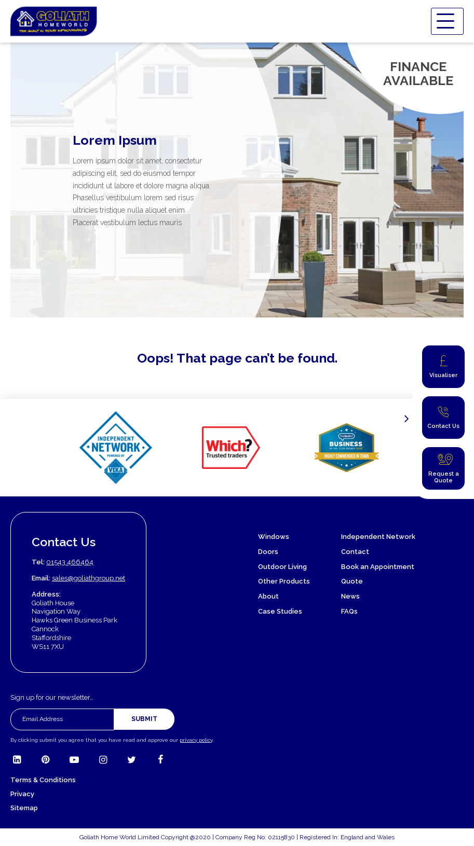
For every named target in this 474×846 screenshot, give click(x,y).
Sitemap (24, 808)
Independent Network (378, 536)
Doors (268, 552)
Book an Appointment (377, 567)
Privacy (22, 794)
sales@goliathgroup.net (88, 578)
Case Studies (280, 611)
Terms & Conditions (43, 780)
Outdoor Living (282, 567)
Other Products (284, 581)
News (350, 596)
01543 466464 (69, 562)
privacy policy (196, 740)
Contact (355, 552)
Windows (273, 536)
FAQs (349, 611)
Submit (144, 719)
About (268, 596)
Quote (352, 581)
